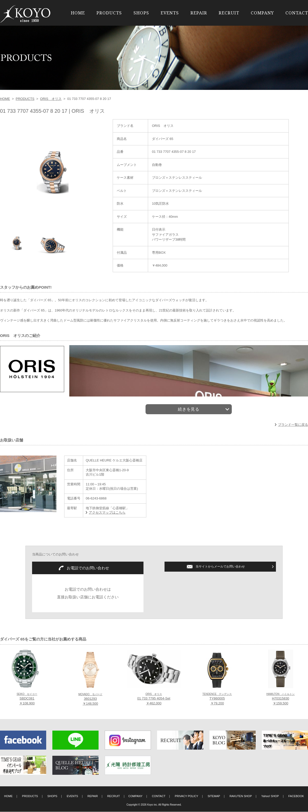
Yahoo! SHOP (270, 796)
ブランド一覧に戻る (293, 425)
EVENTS (170, 13)
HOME (78, 13)
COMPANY (262, 13)
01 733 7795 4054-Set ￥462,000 (153, 699)
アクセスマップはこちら (107, 512)
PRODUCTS (109, 13)
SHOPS (141, 13)
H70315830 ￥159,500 (280, 699)
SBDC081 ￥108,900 (27, 699)
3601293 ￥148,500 (90, 699)
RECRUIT (229, 13)
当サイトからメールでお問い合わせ (220, 567)
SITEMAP (214, 796)
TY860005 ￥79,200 (217, 699)
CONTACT (296, 13)
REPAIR (198, 13)
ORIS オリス (51, 99)
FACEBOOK (296, 796)
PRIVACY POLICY (186, 796)
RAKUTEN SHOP (240, 796)
